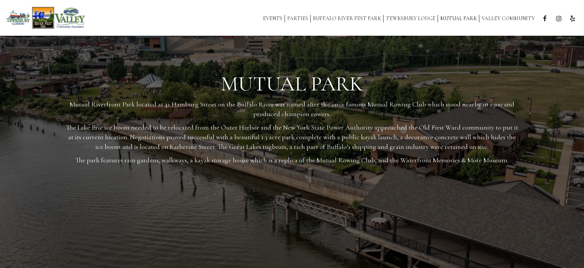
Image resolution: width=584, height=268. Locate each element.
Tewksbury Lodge (410, 18)
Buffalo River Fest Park (347, 18)
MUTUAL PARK (458, 18)
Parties (297, 18)
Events (272, 18)
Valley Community (508, 18)
